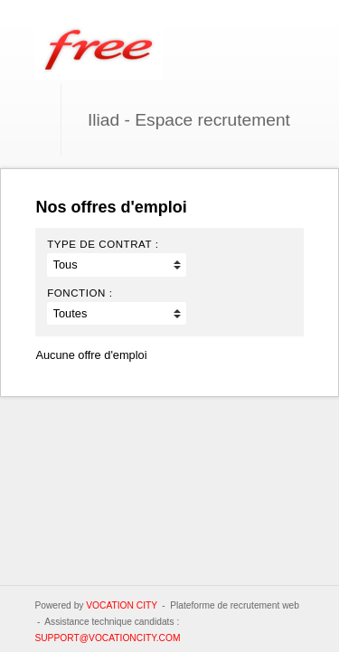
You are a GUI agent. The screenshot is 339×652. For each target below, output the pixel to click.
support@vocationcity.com (107, 638)
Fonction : (79, 293)
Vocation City (121, 605)
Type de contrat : (102, 244)
